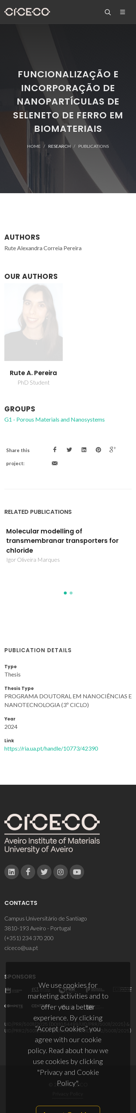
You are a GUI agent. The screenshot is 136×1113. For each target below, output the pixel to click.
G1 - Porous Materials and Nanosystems (54, 419)
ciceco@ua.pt (21, 947)
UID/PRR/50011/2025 (26, 1024)
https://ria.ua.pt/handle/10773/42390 (51, 748)
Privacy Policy (67, 1093)
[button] (65, 593)
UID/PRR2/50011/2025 (27, 1031)
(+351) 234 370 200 (29, 937)
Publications (93, 146)
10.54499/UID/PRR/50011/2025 (91, 1024)
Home (34, 146)
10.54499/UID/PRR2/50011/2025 (95, 1031)
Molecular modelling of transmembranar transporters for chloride (62, 541)
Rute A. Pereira (33, 373)
